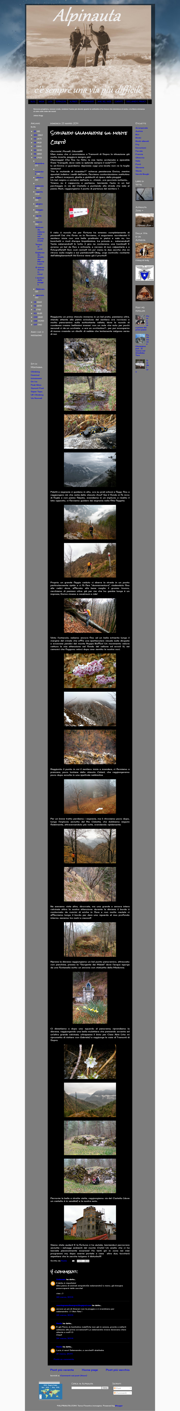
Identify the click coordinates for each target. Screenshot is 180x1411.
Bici (137, 134)
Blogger (119, 1406)
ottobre (39, 177)
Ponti (138, 164)
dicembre (39, 163)
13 (35, 302)
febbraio (40, 289)
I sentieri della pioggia (40, 281)
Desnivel (35, 375)
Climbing (35, 372)
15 (35, 154)
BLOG (33, 101)
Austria (139, 131)
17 (35, 146)
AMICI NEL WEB (104, 101)
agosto (39, 192)
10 (35, 313)
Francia (139, 154)
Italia (138, 161)
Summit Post (37, 388)
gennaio (40, 295)
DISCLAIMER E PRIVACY (136, 101)
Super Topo (36, 391)
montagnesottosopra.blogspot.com (73, 1305)
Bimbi (138, 138)
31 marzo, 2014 (64, 1354)
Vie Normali (36, 398)
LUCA (50, 101)
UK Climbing (37, 395)
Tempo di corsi (39, 246)
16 (35, 150)
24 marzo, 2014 (64, 1315)
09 (36, 317)
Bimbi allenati (142, 141)
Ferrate (139, 151)
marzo (39, 222)
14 (35, 157)
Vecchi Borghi (142, 174)
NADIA (41, 101)
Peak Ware (36, 385)
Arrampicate (142, 128)
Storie (139, 171)
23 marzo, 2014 (64, 1297)
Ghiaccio (140, 157)
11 (35, 309)
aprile (38, 216)
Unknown (61, 1279)
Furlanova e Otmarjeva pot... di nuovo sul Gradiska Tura (142, 345)
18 (35, 142)
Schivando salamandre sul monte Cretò (40, 234)
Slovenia (140, 167)
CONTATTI (119, 101)
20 (36, 135)
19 (35, 139)
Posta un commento (64, 1359)
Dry (137, 144)
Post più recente (62, 1369)
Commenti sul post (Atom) (73, 1375)
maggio (39, 210)
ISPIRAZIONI (61, 101)
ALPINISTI (73, 101)
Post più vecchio (118, 1369)
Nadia (59, 1323)
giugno (39, 204)
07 (36, 324)
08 (36, 321)
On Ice (34, 381)
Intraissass (36, 378)
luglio (38, 198)
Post (117, 1388)
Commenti (120, 1393)
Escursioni (141, 148)
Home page (90, 1369)
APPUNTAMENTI (87, 101)
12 (35, 306)
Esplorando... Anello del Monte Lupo (40, 258)
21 (35, 131)
